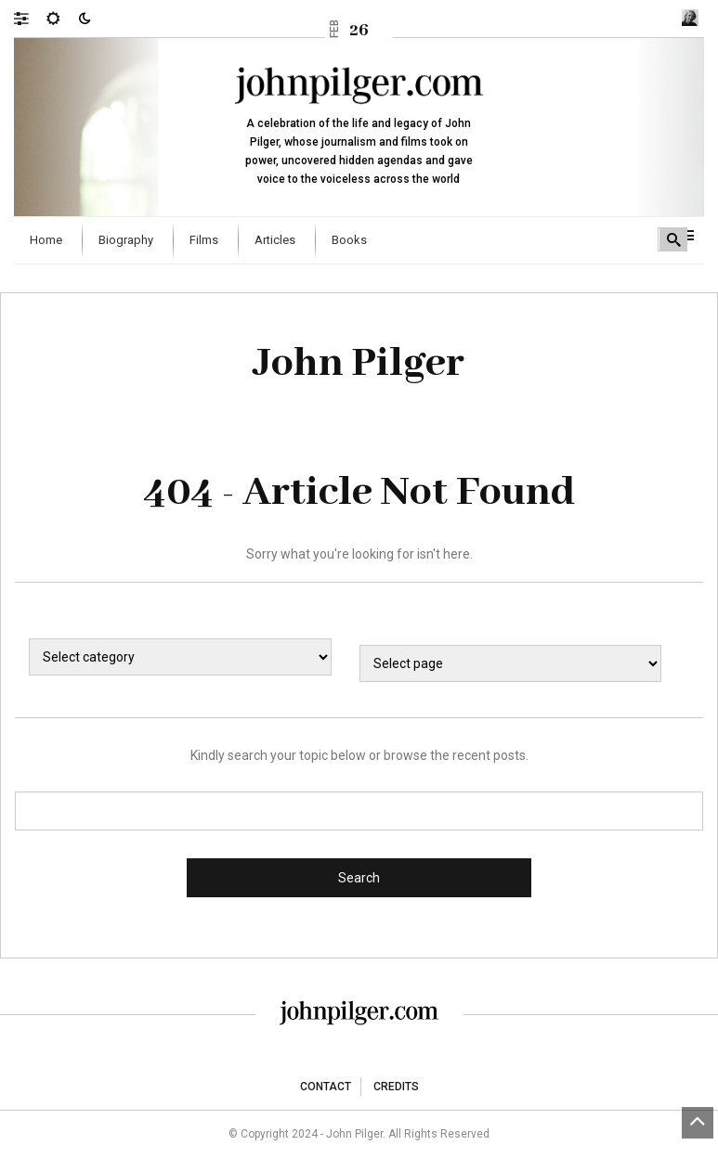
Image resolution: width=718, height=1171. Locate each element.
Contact (325, 1086)
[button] (30, 17)
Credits (396, 1086)
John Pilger (359, 364)
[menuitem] (48, 240)
